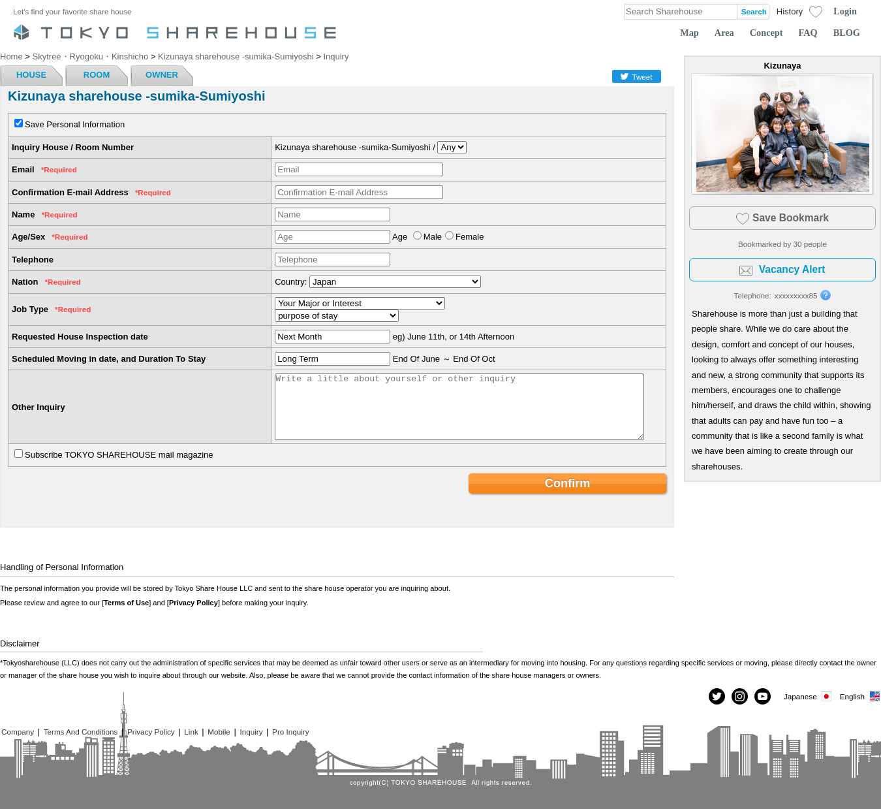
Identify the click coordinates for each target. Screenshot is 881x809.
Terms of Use (126, 603)
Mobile (219, 731)
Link (191, 731)
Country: (291, 282)
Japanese (808, 696)
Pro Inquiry (290, 731)
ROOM (97, 75)
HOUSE (31, 75)
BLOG (846, 32)
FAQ (808, 32)
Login (845, 11)
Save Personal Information (75, 124)
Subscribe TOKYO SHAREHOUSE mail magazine (119, 455)
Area (724, 32)
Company (17, 731)
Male (433, 237)
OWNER (162, 75)
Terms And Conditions (81, 731)
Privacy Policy (193, 603)
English (860, 696)
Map (689, 32)
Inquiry (251, 731)
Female (470, 237)
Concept (766, 32)
